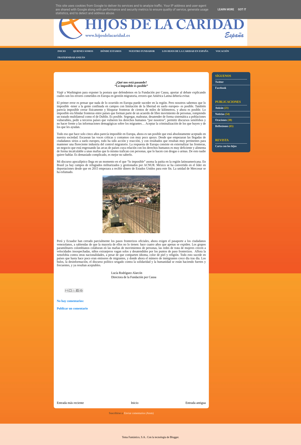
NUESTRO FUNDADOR (142, 51)
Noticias (219, 114)
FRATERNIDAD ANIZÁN (71, 57)
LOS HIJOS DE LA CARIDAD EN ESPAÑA (185, 51)
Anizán (219, 107)
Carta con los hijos (226, 146)
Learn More (225, 9)
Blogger (174, 437)
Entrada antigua (195, 403)
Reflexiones (221, 126)
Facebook (220, 88)
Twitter (219, 82)
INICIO (62, 51)
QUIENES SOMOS (83, 51)
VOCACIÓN (222, 51)
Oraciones (221, 120)
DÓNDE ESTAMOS (111, 51)
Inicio (134, 403)
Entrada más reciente (70, 403)
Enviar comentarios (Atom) (139, 413)
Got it (242, 9)
